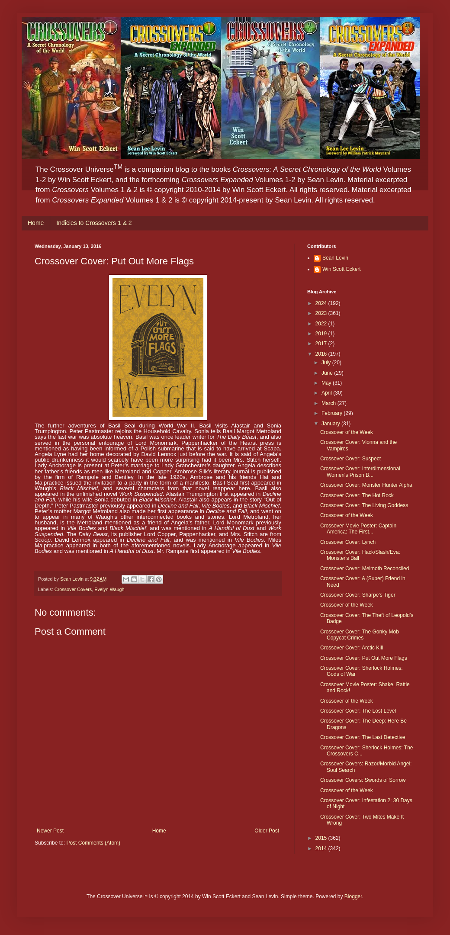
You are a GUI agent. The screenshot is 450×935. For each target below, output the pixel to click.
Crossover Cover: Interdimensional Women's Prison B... (360, 472)
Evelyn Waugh (109, 589)
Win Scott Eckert (341, 269)
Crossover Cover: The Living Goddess (364, 505)
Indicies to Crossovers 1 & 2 (94, 222)
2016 (321, 354)
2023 (321, 313)
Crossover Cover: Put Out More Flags (363, 658)
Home (36, 222)
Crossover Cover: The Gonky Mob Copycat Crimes (359, 635)
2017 (321, 344)
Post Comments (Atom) (93, 843)
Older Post (266, 831)
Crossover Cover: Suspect (350, 459)
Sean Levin (335, 258)
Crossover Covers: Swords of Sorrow (362, 780)
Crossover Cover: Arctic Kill (351, 648)
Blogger (353, 896)
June (327, 373)
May (327, 383)
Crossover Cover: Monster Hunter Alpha (366, 485)
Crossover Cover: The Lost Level (358, 711)
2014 (321, 848)
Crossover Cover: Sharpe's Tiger (357, 595)
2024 (321, 303)
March (329, 403)
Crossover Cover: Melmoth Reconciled (364, 568)
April (327, 393)
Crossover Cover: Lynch (348, 542)
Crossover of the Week (346, 432)
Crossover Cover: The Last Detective (362, 737)
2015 (321, 838)
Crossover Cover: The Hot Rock (357, 495)
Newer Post (50, 831)
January (331, 424)
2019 (321, 334)
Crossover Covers (73, 589)
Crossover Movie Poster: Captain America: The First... (358, 529)
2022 (321, 324)
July (326, 363)
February (332, 413)
